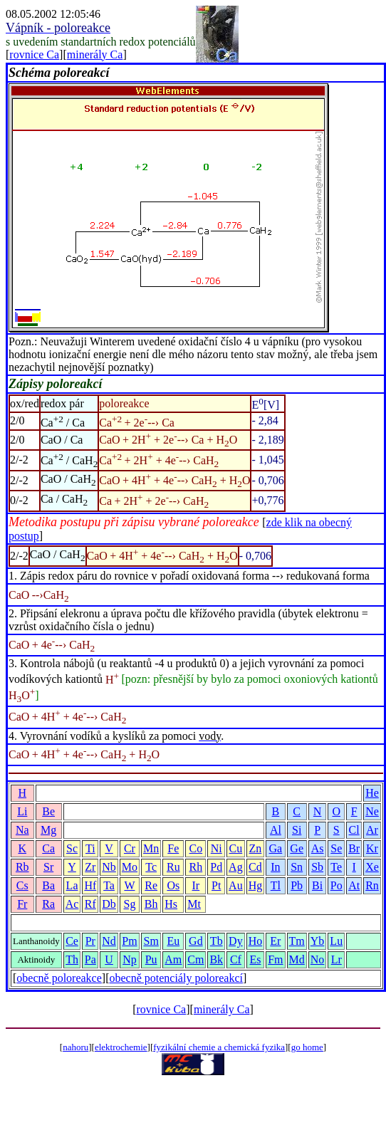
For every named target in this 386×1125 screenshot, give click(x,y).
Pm (129, 941)
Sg (129, 904)
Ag (236, 867)
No (318, 959)
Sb (317, 867)
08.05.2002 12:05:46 (53, 14)
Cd (255, 867)
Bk (216, 959)
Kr (372, 848)
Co (196, 848)
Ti (90, 848)
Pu (151, 959)
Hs (171, 904)
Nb (109, 867)
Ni (216, 848)
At (354, 885)
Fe (173, 848)
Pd (216, 867)
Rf (90, 904)
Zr (90, 867)
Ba (48, 885)
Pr (90, 941)
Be (48, 811)
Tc (151, 867)
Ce (72, 941)
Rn (372, 885)
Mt (194, 904)
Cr (129, 848)
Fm (275, 959)
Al (275, 830)
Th (72, 959)
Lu (336, 941)
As (317, 848)
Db (109, 904)
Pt (216, 885)
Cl (354, 830)
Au (236, 885)
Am (173, 959)
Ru (173, 867)
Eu (173, 941)
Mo (129, 867)
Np (129, 959)
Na (22, 830)
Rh (196, 867)
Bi (317, 885)
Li (22, 811)
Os (173, 885)
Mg (48, 830)
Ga (276, 848)
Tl (276, 885)
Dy (236, 941)
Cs (22, 885)
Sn (297, 867)
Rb (22, 867)
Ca (48, 848)
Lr (336, 959)
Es (255, 959)
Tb (216, 941)
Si (296, 830)
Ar (372, 830)
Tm (297, 941)
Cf (235, 959)
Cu (236, 848)
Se (336, 848)
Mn (151, 848)
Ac (72, 904)
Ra (48, 904)
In (275, 867)
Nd (109, 941)
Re (151, 885)
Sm (151, 941)
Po (336, 885)
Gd (196, 941)
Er (275, 941)
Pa (90, 959)
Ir (196, 885)
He (372, 793)
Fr (22, 904)
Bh (151, 904)
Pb (297, 885)
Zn (255, 848)
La (72, 885)
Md (297, 959)
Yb (318, 941)
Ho (256, 941)
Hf (90, 885)
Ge (296, 848)
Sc (72, 848)
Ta (109, 885)
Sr (48, 867)
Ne (372, 811)
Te (336, 867)
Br (354, 848)
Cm (195, 959)
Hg (256, 885)
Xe (372, 867)
